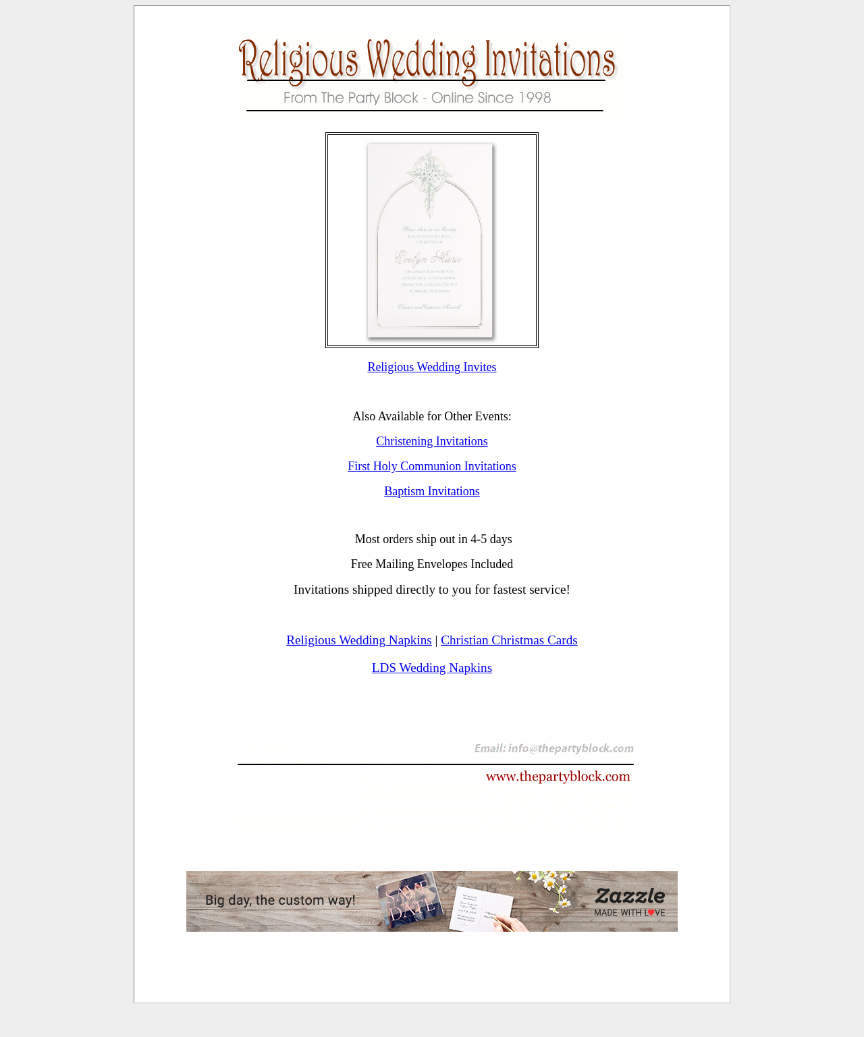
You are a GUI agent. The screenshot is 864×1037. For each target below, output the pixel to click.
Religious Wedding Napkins (359, 640)
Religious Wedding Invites (431, 367)
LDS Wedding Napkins (432, 668)
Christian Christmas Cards (509, 640)
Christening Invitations (432, 441)
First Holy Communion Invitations (432, 466)
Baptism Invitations (432, 491)
